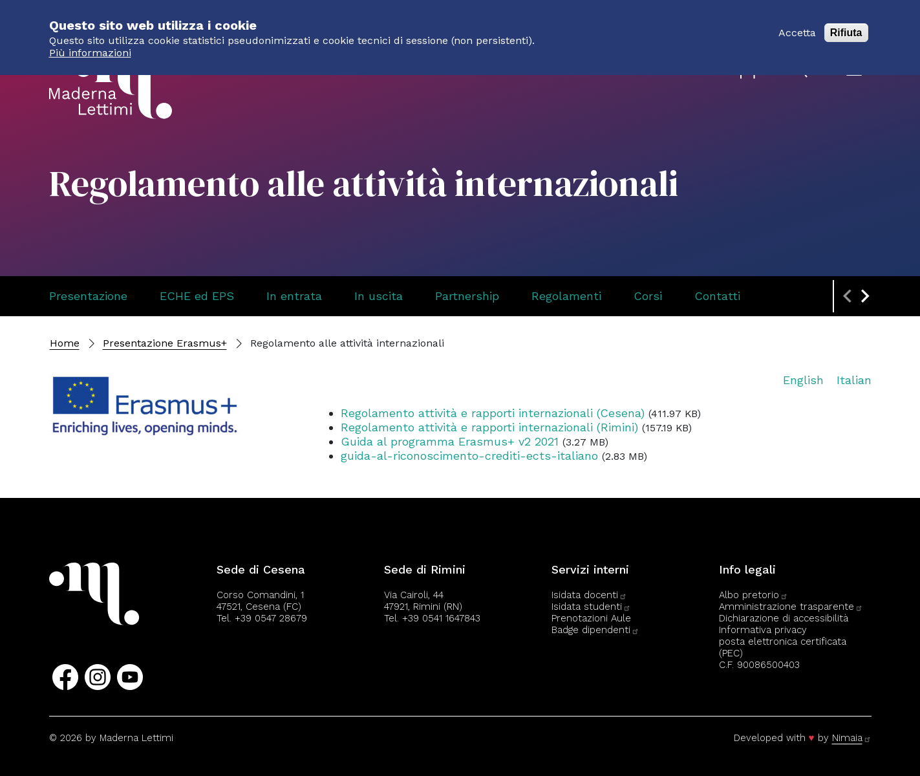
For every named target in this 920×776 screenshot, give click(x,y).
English (803, 380)
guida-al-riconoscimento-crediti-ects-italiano (469, 455)
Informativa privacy (763, 630)
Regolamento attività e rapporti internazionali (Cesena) (493, 413)
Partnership (467, 296)
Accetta (797, 27)
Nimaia (852, 738)
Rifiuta (846, 26)
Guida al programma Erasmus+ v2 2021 (450, 441)
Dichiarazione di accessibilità (783, 618)
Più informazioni (90, 47)
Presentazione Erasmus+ (165, 343)
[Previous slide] (848, 296)
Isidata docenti (589, 595)
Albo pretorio (753, 595)
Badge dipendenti (595, 630)
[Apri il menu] (854, 71)
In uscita (378, 296)
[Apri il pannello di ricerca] (801, 71)
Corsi (648, 296)
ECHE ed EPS (197, 296)
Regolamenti (566, 296)
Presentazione (88, 296)
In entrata (294, 296)
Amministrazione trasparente (791, 606)
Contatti (717, 296)
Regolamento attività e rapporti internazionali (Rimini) (489, 427)
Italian (854, 380)
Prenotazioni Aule (591, 618)
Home (65, 343)
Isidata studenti (591, 606)
